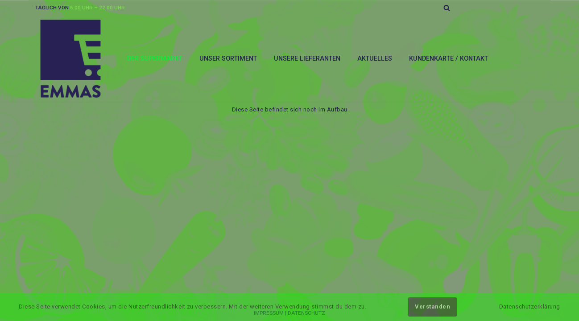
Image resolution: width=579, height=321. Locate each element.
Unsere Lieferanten (307, 58)
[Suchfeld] (446, 7)
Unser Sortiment (228, 58)
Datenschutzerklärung (529, 306)
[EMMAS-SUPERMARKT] (71, 58)
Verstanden (432, 306)
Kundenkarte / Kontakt (448, 58)
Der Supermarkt (154, 58)
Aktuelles (374, 58)
